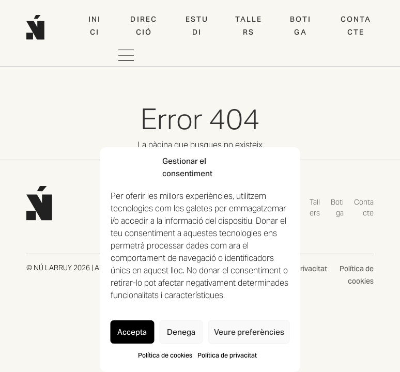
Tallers (249, 25)
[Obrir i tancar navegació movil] (126, 55)
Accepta (132, 332)
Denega (181, 332)
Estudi (197, 25)
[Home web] (35, 27)
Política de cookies (165, 355)
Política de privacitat (227, 355)
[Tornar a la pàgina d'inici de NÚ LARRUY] (39, 202)
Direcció (143, 25)
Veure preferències (249, 332)
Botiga (300, 25)
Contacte (356, 25)
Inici (94, 25)
